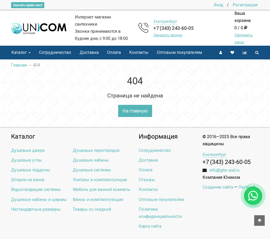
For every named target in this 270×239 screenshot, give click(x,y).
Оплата (114, 52)
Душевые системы (92, 169)
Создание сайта (217, 187)
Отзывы (147, 179)
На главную (135, 111)
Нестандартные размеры (36, 209)
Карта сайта (150, 226)
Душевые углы (26, 160)
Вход (218, 4)
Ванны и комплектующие (98, 199)
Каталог (21, 52)
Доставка (89, 52)
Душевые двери (28, 150)
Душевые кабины (91, 160)
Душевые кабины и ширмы (39, 199)
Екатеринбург (165, 21)
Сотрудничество (55, 52)
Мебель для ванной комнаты (102, 189)
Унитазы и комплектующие (100, 179)
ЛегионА (246, 187)
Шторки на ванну (28, 179)
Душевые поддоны (30, 169)
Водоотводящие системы (36, 189)
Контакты (138, 52)
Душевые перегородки (96, 150)
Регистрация (245, 4)
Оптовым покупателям (179, 52)
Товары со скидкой (92, 209)
